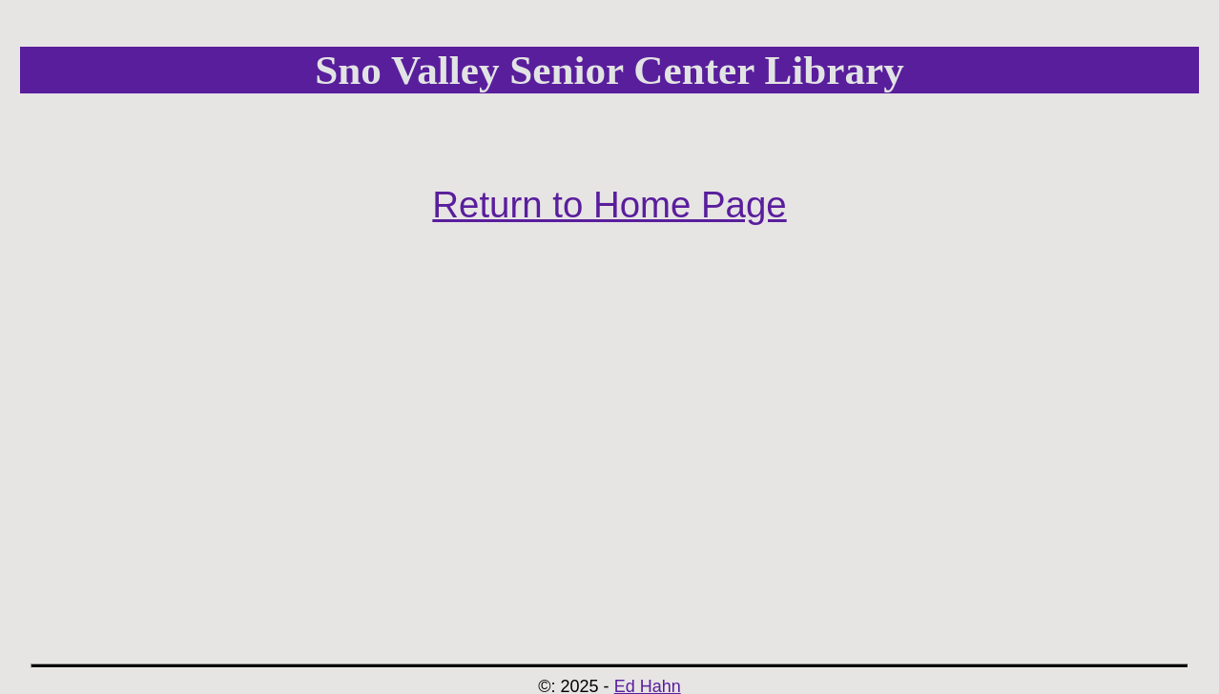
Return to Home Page (609, 204)
